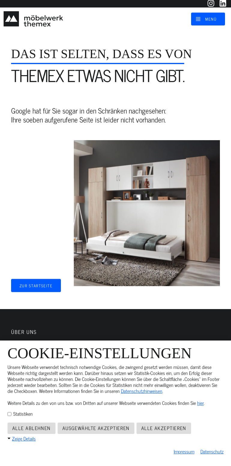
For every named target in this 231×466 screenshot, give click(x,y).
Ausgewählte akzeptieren (96, 428)
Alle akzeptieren (163, 428)
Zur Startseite (36, 285)
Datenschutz (212, 451)
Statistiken (20, 414)
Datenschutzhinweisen (141, 391)
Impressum (184, 451)
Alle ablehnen (31, 428)
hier (200, 403)
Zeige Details (24, 438)
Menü (211, 19)
